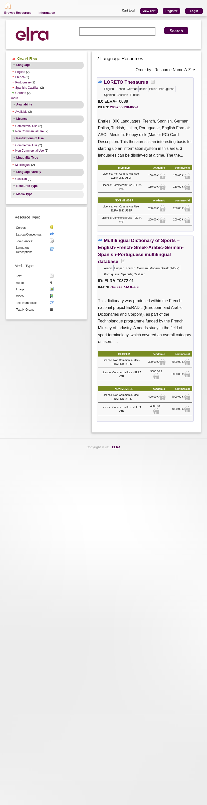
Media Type (24, 194)
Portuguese (23, 82)
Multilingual (22, 165)
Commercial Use (26, 126)
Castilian (21, 179)
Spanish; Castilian (27, 87)
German (20, 93)
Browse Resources (17, 13)
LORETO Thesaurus (126, 82)
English (20, 72)
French (20, 77)
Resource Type (27, 186)
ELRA (116, 447)
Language (23, 65)
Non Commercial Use (29, 131)
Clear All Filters (27, 58)
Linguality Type (27, 157)
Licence (22, 119)
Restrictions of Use (30, 138)
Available (21, 111)
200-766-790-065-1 (124, 107)
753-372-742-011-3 (124, 287)
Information (47, 13)
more (14, 98)
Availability (24, 104)
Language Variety (28, 172)
